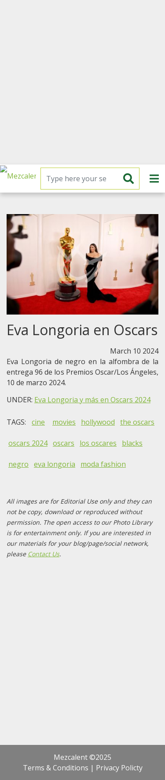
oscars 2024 (28, 443)
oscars (63, 443)
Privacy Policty (119, 768)
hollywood (98, 422)
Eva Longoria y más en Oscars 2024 (92, 399)
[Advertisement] (82, 82)
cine (38, 422)
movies (64, 422)
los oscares (98, 443)
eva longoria (54, 464)
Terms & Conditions (55, 768)
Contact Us (43, 554)
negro (18, 464)
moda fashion (103, 464)
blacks (132, 443)
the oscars (137, 422)
